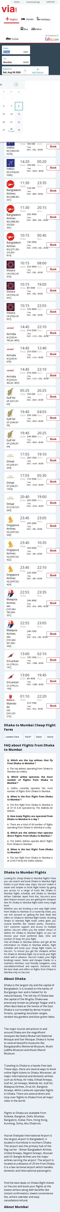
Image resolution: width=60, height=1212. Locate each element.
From (5, 48)
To (4, 58)
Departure (7, 69)
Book (53, 146)
